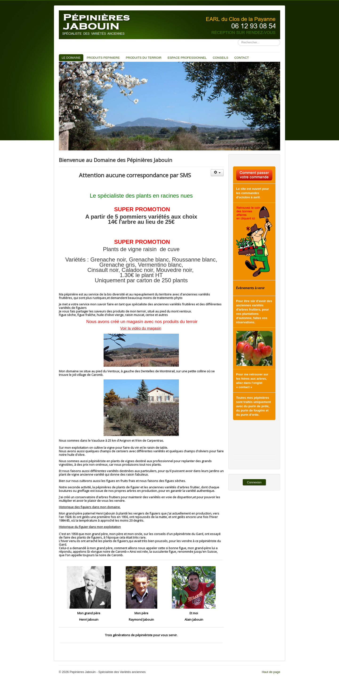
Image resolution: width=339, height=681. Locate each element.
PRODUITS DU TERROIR (143, 57)
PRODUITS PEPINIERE (103, 57)
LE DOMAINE (71, 57)
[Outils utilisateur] (217, 172)
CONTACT (241, 57)
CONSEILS (220, 57)
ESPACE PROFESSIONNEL (187, 57)
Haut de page (271, 672)
